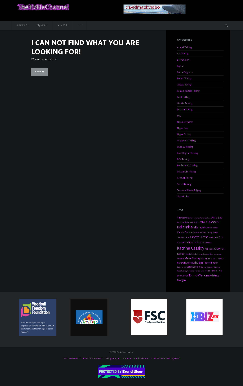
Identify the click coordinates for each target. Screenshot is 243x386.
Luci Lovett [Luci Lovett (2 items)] (217, 254)
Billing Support (113, 358)
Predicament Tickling (187, 165)
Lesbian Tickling (184, 110)
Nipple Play (182, 128)
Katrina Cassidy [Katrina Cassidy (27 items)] (190, 248)
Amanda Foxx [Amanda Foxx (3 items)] (205, 218)
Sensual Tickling (184, 178)
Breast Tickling (184, 78)
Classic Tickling (184, 85)
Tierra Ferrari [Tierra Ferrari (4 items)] (211, 271)
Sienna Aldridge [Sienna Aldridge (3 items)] (207, 267)
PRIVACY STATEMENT (92, 358)
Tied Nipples (183, 197)
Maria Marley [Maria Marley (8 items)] (192, 258)
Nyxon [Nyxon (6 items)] (187, 262)
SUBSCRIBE (22, 25)
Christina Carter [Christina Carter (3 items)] (183, 237)
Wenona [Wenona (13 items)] (204, 275)
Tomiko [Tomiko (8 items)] (193, 275)
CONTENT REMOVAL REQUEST (165, 358)
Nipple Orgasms (185, 122)
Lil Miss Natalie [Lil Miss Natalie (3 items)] (189, 254)
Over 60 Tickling (185, 147)
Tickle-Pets (62, 25)
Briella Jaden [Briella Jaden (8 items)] (197, 227)
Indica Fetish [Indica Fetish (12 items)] (194, 242)
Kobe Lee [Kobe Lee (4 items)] (209, 249)
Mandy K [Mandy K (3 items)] (180, 258)
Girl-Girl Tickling (184, 103)
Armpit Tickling (184, 47)
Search (227, 25)
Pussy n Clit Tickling (186, 172)
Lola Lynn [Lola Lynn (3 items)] (199, 254)
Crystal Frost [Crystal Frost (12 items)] (199, 237)
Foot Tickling (183, 97)
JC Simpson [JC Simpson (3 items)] (207, 242)
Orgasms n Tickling (186, 141)
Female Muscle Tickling (188, 91)
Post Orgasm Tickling (187, 153)
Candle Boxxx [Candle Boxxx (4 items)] (212, 228)
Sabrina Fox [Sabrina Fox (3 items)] (181, 267)
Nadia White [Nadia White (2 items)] (213, 258)
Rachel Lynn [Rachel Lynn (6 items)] (197, 262)
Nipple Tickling (184, 134)
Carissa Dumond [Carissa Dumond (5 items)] (185, 232)
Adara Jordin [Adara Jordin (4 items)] (183, 218)
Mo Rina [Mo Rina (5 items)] (205, 258)
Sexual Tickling (184, 184)
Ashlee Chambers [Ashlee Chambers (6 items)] (209, 222)
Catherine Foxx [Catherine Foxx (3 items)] (200, 232)
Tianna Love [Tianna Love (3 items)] (199, 271)
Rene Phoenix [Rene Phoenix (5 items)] (211, 263)
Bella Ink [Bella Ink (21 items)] (183, 227)
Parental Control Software (135, 358)
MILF (179, 116)
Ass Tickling (182, 54)
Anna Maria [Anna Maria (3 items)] (182, 222)
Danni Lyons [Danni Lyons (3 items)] (213, 237)
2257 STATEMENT (72, 358)
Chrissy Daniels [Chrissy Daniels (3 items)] (212, 232)
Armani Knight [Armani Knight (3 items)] (193, 222)
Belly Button (183, 60)
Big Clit (180, 66)
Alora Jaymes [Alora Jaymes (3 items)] (194, 218)
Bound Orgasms (185, 72)
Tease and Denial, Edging (189, 190)
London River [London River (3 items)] (208, 254)
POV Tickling (183, 159)
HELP (79, 25)
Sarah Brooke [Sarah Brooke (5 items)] (193, 267)
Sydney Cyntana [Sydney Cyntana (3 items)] (187, 271)
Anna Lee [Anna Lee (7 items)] (216, 217)
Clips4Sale (42, 25)
